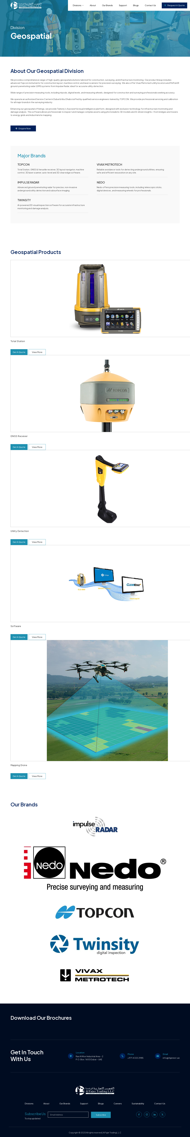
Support (123, 5)
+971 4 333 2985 (135, 1057)
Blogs (136, 5)
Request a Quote (174, 5)
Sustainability (138, 1103)
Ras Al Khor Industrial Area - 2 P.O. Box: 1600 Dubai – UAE (89, 1058)
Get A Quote (19, 352)
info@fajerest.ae (171, 1057)
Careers (118, 1103)
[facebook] (139, 1114)
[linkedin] (154, 1114)
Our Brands (107, 5)
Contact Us (150, 5)
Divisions (78, 5)
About (93, 5)
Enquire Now (23, 128)
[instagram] (147, 1114)
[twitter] (162, 1114)
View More (37, 352)
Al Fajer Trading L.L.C (112, 1132)
